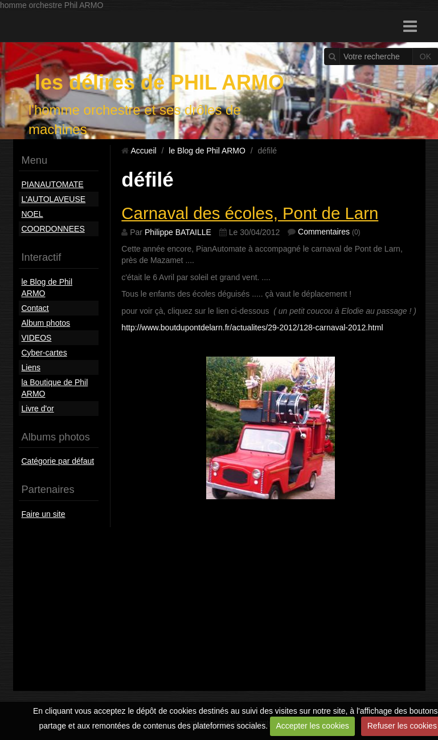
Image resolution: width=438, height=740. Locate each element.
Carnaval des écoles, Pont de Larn (249, 213)
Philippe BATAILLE (178, 232)
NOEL (32, 214)
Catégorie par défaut (58, 461)
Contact (35, 308)
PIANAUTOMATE (53, 184)
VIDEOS (37, 337)
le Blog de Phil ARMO (47, 287)
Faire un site (44, 514)
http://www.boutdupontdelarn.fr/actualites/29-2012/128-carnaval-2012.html (252, 327)
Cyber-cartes (44, 352)
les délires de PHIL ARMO (159, 82)
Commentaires (324, 231)
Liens (31, 367)
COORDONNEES (53, 228)
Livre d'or (38, 408)
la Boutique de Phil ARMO (55, 388)
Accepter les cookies (312, 725)
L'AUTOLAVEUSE (54, 199)
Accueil (143, 150)
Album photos (46, 322)
